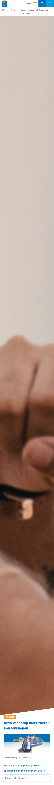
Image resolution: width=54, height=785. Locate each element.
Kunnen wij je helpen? (16, 778)
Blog (13, 10)
